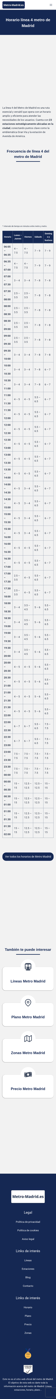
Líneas (28, 1260)
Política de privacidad (28, 1221)
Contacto (28, 1285)
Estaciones (28, 1268)
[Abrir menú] (51, 5)
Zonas (28, 1332)
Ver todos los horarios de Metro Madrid (28, 856)
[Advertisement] (28, 71)
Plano (28, 1315)
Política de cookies (28, 1230)
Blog (28, 1277)
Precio (28, 1324)
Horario (28, 1307)
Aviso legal (28, 1239)
